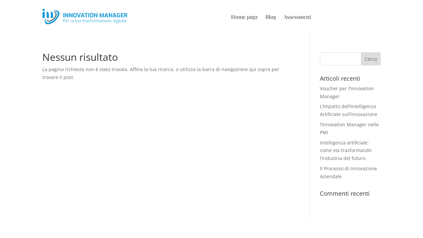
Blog (270, 17)
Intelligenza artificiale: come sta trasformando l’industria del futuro (345, 150)
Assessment (297, 17)
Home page (244, 17)
